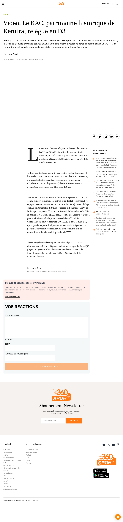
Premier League (8, 493)
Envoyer (74, 435)
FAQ (27, 472)
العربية (117, 4)
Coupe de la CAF (8, 480)
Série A (5, 496)
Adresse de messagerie (16, 368)
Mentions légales (31, 467)
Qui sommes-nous (32, 464)
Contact (28, 475)
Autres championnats (10, 504)
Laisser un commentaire (46, 381)
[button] (118, 517)
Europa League (8, 488)
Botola (6, 29)
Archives (29, 478)
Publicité (29, 470)
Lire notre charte (12, 311)
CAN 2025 (6, 464)
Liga (4, 490)
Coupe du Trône (8, 472)
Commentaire (12, 330)
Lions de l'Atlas (8, 467)
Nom (7, 358)
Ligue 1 (5, 498)
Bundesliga (7, 501)
